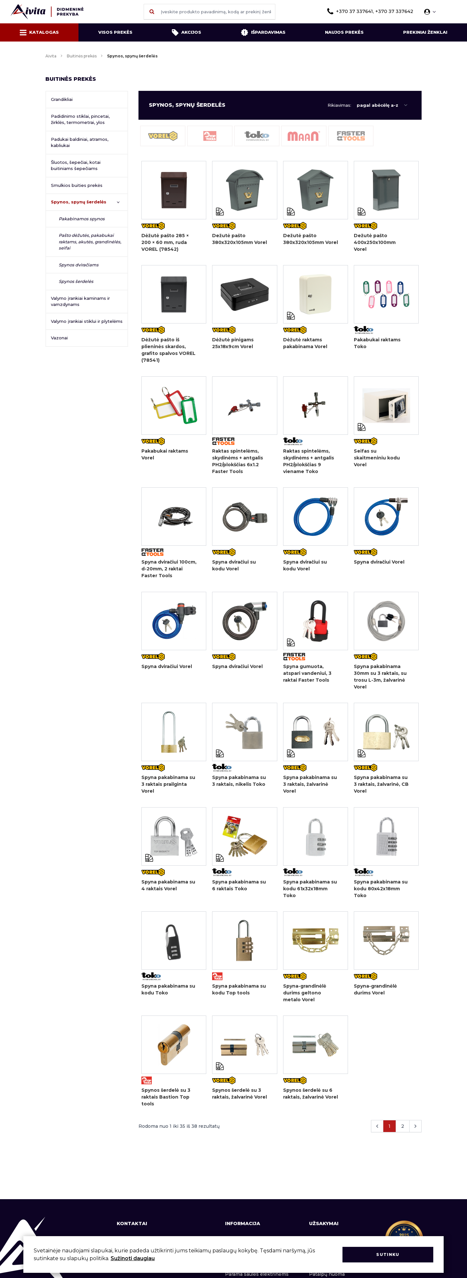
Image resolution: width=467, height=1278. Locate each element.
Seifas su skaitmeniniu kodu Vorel (377, 459)
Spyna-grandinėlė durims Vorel (375, 993)
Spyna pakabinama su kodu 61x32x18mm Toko (310, 891)
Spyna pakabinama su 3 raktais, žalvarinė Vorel (310, 787)
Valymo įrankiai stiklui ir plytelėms (87, 321)
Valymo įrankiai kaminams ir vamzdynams (80, 301)
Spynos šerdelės (76, 281)
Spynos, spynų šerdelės (78, 201)
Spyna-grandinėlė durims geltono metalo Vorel (304, 996)
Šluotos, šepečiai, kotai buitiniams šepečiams (76, 165)
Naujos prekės (344, 32)
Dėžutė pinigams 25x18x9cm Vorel (233, 343)
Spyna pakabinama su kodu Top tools (239, 993)
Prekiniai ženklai (425, 32)
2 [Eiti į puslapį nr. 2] (402, 1131)
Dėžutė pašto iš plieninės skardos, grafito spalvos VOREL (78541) (168, 350)
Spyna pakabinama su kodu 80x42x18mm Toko (381, 891)
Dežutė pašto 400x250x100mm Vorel (375, 242)
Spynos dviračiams (79, 264)
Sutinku (387, 1254)
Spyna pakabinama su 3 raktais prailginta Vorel (168, 787)
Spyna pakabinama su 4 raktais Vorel (168, 888)
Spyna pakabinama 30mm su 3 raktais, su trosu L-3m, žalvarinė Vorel (380, 678)
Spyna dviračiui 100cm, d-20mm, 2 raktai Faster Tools (169, 570)
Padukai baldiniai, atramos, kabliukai (79, 142)
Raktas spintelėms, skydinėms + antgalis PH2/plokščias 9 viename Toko (308, 462)
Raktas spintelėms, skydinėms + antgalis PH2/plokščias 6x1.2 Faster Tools (237, 462)
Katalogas (39, 32)
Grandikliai (62, 99)
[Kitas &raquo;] (415, 1131)
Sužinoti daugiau (133, 1258)
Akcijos (186, 32)
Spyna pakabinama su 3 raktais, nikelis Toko (239, 783)
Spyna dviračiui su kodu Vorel (234, 567)
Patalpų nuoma (327, 1274)
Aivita (50, 56)
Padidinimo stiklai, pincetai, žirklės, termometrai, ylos (80, 119)
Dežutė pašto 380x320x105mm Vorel (239, 239)
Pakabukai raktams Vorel (164, 455)
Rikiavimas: (339, 105)
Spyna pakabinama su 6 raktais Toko (239, 888)
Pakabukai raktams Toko (377, 343)
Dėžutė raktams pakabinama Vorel (305, 343)
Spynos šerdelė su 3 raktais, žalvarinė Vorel (239, 1097)
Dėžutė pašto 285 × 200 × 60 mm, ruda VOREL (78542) (165, 242)
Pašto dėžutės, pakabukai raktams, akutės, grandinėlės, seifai (90, 241)
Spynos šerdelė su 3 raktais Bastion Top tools (165, 1101)
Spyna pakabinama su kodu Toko (168, 993)
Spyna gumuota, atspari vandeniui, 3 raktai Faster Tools (307, 675)
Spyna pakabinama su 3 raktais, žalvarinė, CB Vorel (381, 787)
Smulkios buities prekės (76, 185)
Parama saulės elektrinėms (257, 1274)
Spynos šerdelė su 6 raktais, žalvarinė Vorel (310, 1097)
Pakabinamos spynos (82, 218)
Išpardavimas (263, 32)
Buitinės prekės (82, 56)
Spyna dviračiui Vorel (379, 563)
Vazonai (59, 337)
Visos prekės (115, 32)
